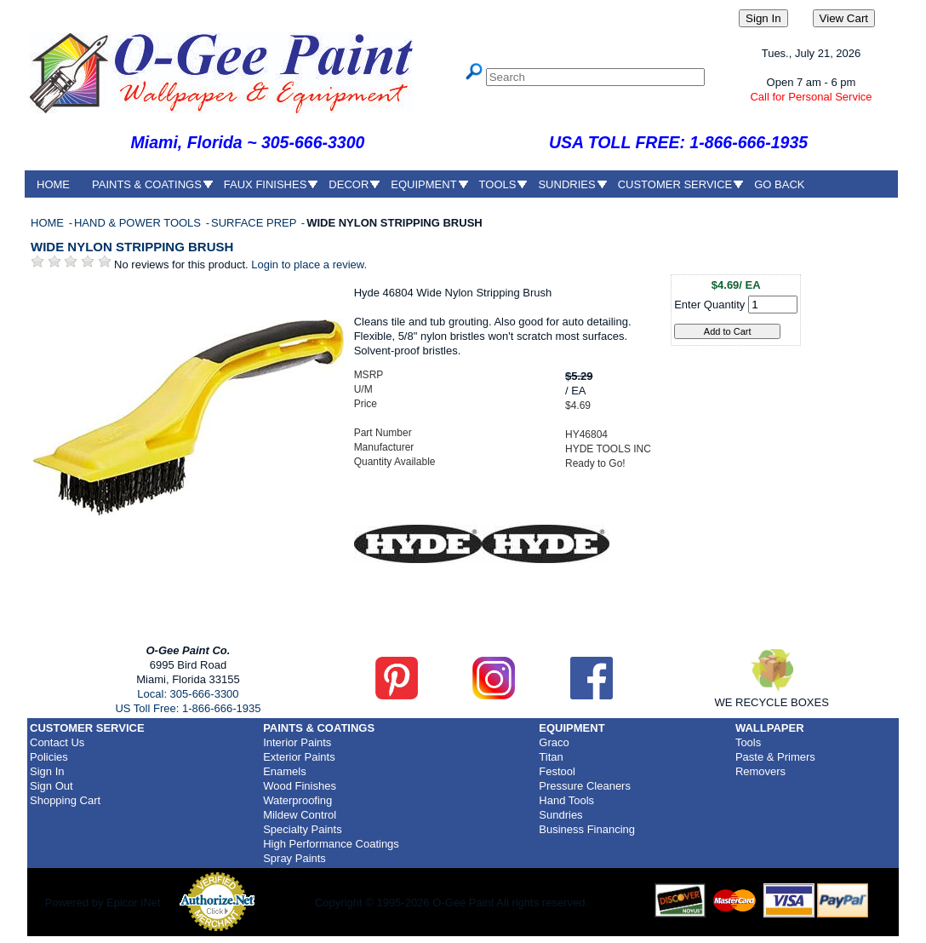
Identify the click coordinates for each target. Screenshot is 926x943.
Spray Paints (294, 858)
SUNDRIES (566, 184)
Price (365, 404)
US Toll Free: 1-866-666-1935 (187, 708)
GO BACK (779, 184)
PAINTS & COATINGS (147, 184)
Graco (554, 742)
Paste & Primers (775, 756)
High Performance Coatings (331, 843)
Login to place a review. (309, 264)
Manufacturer (384, 447)
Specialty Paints (302, 829)
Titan (551, 756)
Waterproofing (297, 800)
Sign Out (51, 785)
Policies (49, 756)
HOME (53, 184)
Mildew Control (299, 814)
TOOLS (498, 184)
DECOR (349, 184)
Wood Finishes (299, 785)
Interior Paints (297, 742)
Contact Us (57, 742)
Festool (557, 771)
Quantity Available (395, 462)
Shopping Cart (65, 800)
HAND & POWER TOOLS (139, 222)
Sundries (560, 814)
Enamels (284, 771)
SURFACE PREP (255, 222)
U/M (363, 389)
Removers (760, 771)
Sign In (47, 771)
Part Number (383, 433)
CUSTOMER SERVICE (675, 184)
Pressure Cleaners (585, 785)
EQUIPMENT (423, 184)
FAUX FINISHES (265, 184)
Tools (748, 742)
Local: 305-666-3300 (187, 693)
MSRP (369, 375)
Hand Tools (566, 800)
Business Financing (587, 829)
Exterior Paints (299, 756)
